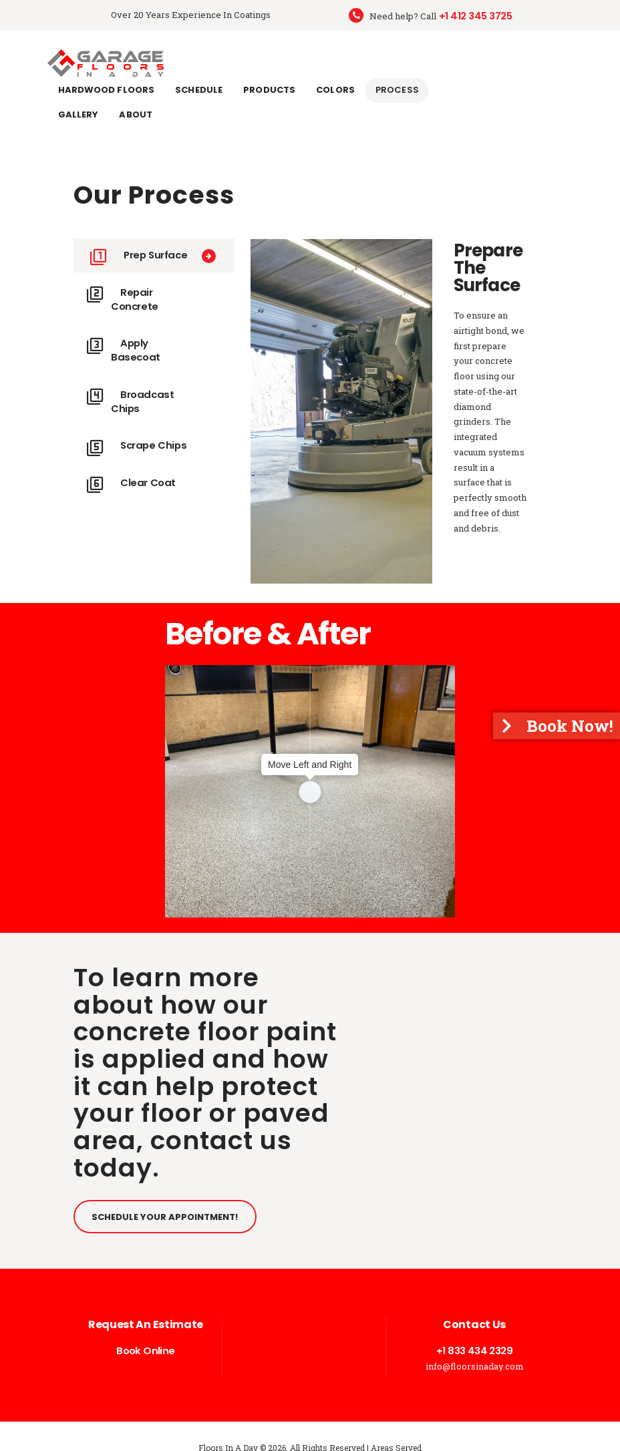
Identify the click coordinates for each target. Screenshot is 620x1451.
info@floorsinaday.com (475, 1341)
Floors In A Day (228, 1423)
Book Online (145, 1326)
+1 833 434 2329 (474, 1326)
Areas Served (396, 1423)
